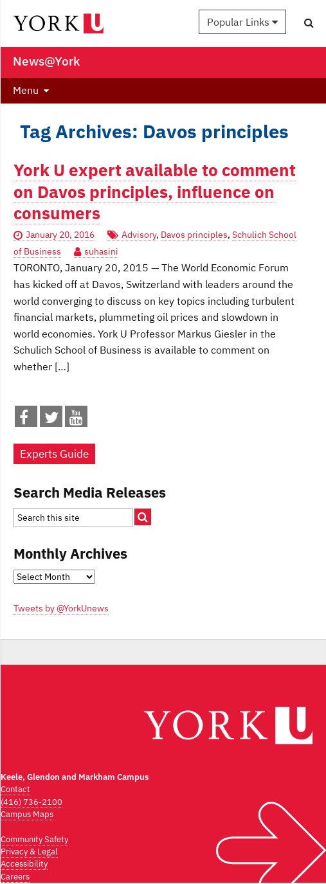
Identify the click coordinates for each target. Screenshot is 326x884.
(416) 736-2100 (31, 802)
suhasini (101, 251)
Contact (15, 789)
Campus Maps (27, 814)
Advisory (139, 234)
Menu (26, 90)
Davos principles (194, 234)
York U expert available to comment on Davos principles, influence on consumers (155, 191)
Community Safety (34, 839)
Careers (15, 876)
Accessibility (24, 863)
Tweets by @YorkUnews (61, 608)
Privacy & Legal (29, 851)
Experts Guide (54, 454)
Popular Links (242, 21)
